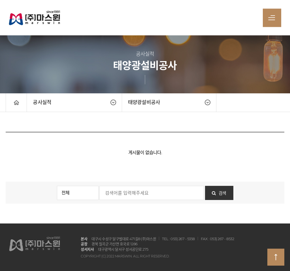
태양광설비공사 (144, 102)
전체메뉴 (271, 19)
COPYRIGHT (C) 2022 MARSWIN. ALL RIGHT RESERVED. (125, 256)
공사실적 (42, 102)
